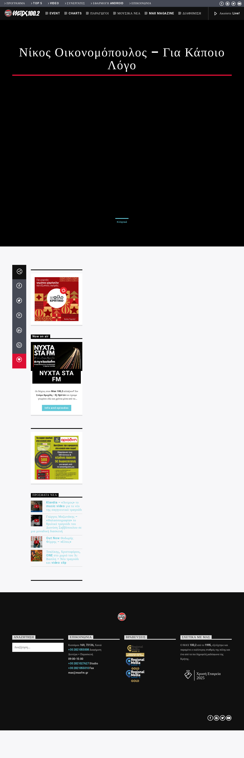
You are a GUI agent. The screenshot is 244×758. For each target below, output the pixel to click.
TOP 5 (36, 3)
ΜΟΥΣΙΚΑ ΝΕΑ (128, 13)
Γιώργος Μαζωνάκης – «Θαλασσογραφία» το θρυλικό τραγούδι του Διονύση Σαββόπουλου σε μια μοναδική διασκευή (56, 661)
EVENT (55, 13)
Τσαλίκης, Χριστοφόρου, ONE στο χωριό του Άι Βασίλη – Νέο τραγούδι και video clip (63, 694)
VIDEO (53, 3)
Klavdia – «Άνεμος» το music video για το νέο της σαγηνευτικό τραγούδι (64, 643)
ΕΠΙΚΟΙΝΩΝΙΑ (140, 3)
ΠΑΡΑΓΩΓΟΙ (99, 13)
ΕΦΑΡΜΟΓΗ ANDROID (106, 3)
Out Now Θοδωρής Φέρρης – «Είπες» (59, 677)
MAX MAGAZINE (161, 13)
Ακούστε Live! (227, 14)
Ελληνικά (122, 284)
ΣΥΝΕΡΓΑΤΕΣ (74, 3)
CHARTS (75, 13)
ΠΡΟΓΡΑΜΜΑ (14, 3)
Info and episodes (57, 545)
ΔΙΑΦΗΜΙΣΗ (192, 13)
